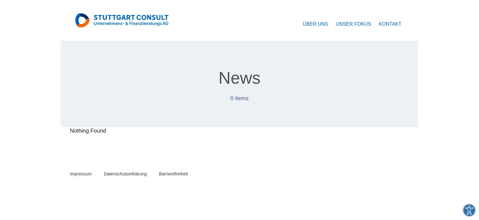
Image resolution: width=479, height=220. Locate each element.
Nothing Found (88, 131)
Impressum (81, 173)
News (239, 78)
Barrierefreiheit (173, 173)
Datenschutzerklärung (125, 173)
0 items (239, 99)
